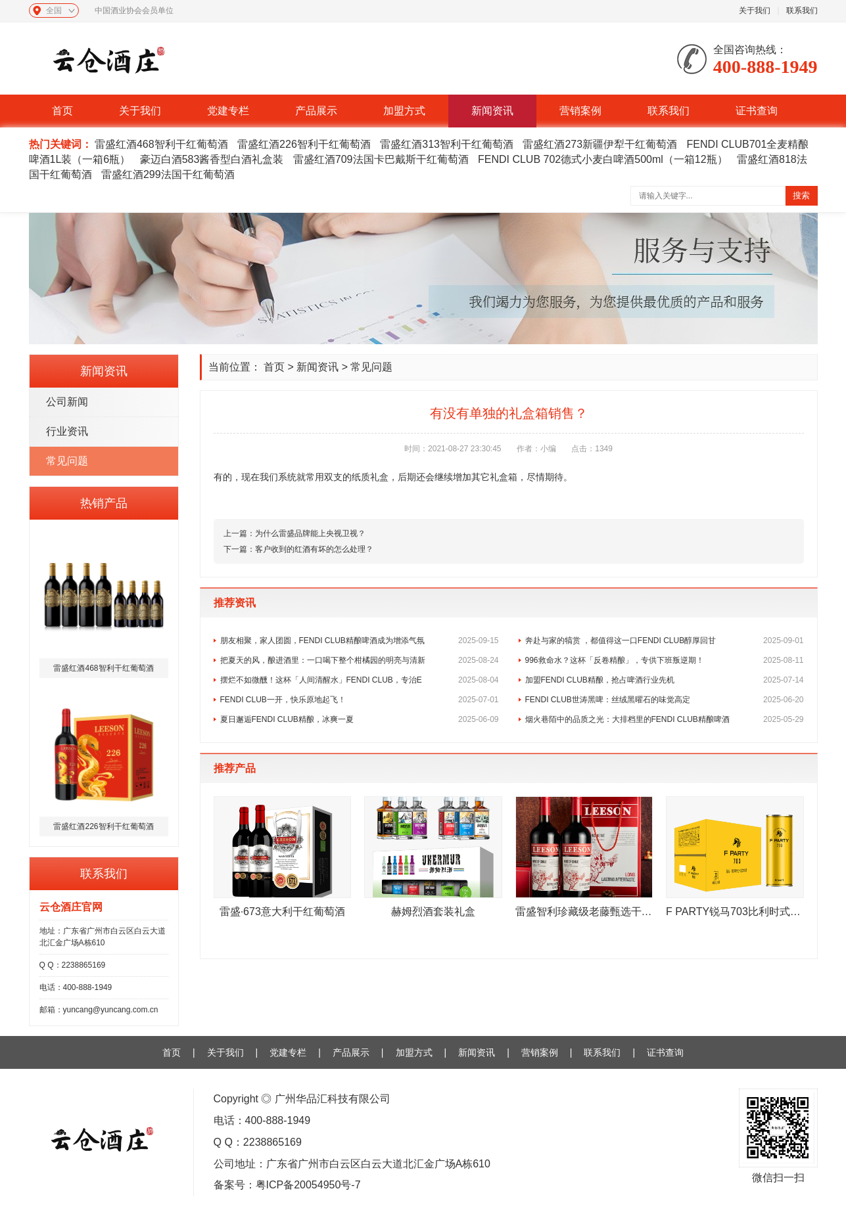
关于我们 (754, 10)
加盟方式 (404, 110)
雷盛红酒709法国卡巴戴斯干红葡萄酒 (381, 159)
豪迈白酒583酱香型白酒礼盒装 (212, 159)
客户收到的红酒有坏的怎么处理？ (314, 549)
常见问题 (67, 460)
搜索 (801, 195)
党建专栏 (228, 110)
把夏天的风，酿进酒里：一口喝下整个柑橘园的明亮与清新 (359, 660)
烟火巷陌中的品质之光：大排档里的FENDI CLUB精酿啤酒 (664, 719)
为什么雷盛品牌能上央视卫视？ (310, 533)
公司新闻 (67, 401)
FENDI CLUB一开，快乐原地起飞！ (359, 699)
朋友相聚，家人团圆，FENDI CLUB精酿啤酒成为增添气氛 (359, 640)
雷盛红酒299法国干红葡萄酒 (168, 174)
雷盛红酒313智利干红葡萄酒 (446, 144)
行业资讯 (67, 431)
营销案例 (580, 110)
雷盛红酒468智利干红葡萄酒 (161, 144)
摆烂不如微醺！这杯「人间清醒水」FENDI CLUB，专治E (359, 680)
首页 (62, 110)
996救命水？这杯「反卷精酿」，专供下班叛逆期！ (664, 660)
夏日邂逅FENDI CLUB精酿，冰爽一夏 (359, 719)
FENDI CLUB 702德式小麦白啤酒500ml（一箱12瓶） (603, 159)
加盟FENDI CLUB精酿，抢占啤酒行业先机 (664, 680)
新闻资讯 (492, 110)
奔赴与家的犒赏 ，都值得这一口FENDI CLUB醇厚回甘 (664, 640)
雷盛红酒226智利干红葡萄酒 (304, 144)
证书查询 (757, 110)
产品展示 (316, 110)
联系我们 (802, 10)
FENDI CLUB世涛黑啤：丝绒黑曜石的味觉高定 (664, 699)
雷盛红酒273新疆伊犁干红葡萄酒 (600, 144)
